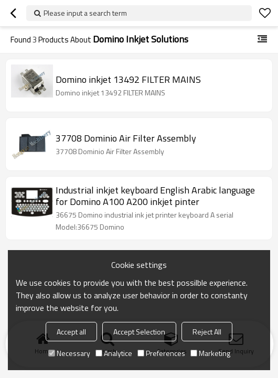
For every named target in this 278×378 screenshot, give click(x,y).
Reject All (207, 331)
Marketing (210, 353)
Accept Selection (139, 331)
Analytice (113, 353)
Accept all (71, 331)
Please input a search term (85, 12)
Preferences (161, 353)
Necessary (69, 353)
